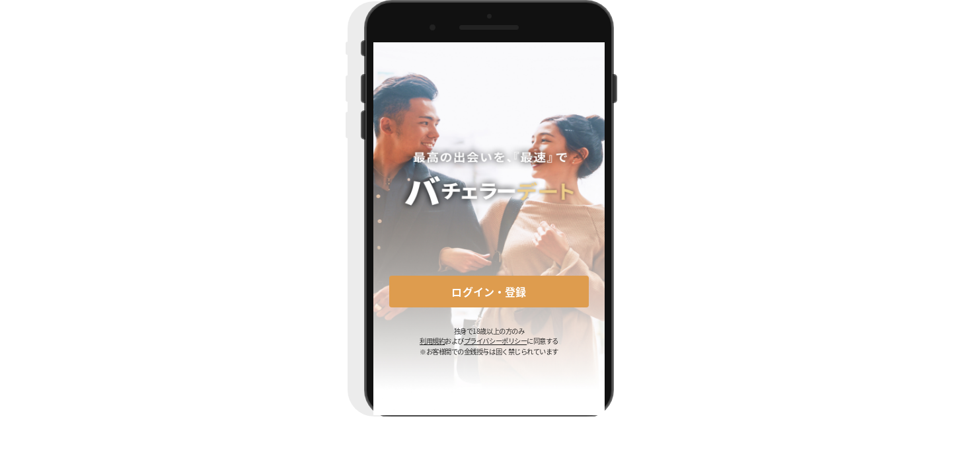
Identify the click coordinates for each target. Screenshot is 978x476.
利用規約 (432, 341)
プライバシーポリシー (495, 341)
